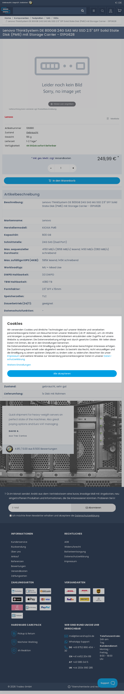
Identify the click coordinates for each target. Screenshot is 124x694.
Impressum (13, 355)
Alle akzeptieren (62, 373)
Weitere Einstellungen (19, 364)
